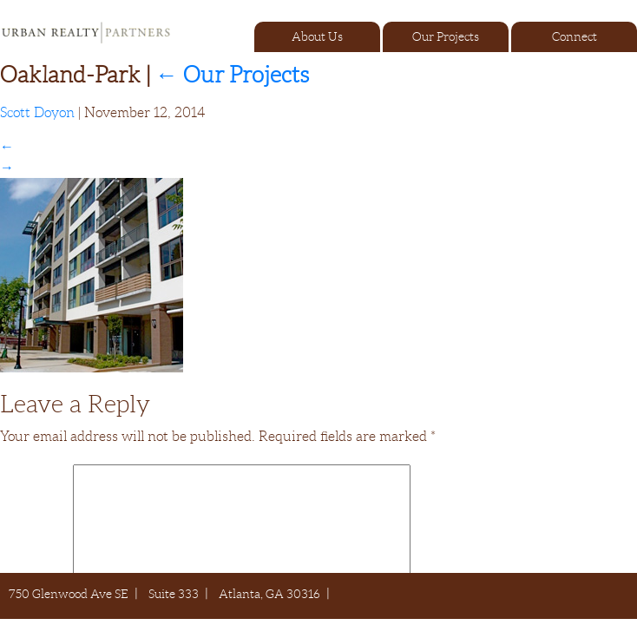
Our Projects (445, 36)
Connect (574, 36)
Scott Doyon (37, 112)
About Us (317, 36)
